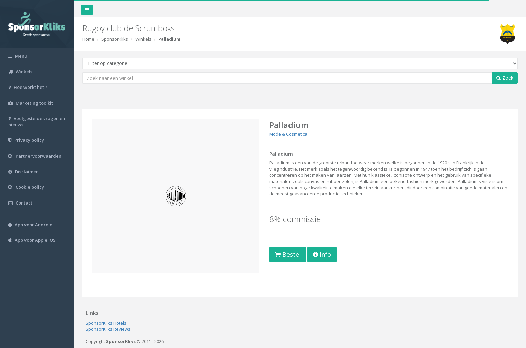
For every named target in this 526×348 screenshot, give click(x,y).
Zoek (504, 78)
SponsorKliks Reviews (108, 329)
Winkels (143, 39)
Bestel (288, 254)
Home (88, 39)
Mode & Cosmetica (288, 134)
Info (322, 254)
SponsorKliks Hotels (106, 323)
